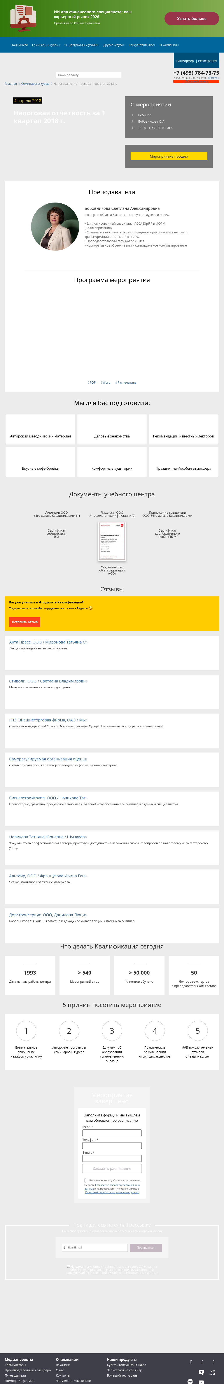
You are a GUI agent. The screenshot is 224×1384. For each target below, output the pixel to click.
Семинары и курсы (46, 45)
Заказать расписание (112, 1168)
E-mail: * (88, 1152)
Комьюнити (19, 45)
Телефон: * (90, 1139)
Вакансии (63, 1365)
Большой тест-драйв (122, 1375)
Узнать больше (191, 18)
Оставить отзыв (25, 622)
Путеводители (15, 1375)
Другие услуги (113, 45)
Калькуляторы (15, 1365)
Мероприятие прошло (169, 156)
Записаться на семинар (124, 1370)
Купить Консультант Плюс (126, 1365)
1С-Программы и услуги (81, 45)
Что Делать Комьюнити (73, 1381)
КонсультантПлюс (142, 45)
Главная (11, 83)
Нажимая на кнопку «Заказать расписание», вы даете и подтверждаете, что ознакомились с (112, 1186)
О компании (169, 45)
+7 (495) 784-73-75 (196, 72)
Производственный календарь (28, 1370)
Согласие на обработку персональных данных (113, 1268)
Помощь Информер (19, 1381)
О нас (60, 1370)
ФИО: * (87, 1126)
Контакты (63, 1375)
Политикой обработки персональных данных (112, 1192)
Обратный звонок (196, 81)
